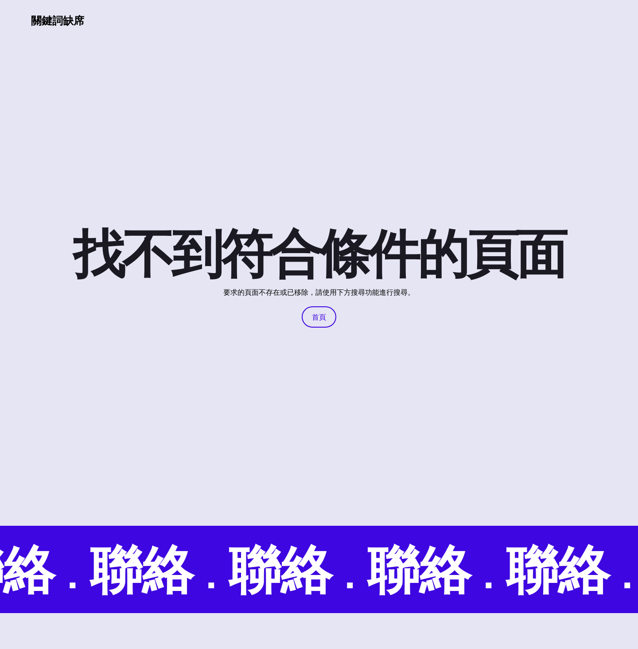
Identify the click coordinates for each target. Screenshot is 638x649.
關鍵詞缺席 (57, 20)
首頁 (319, 317)
